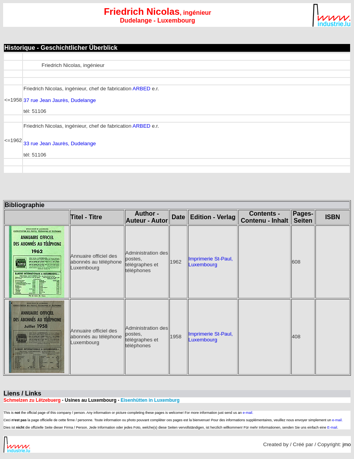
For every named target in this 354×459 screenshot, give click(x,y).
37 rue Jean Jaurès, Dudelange (59, 100)
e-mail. (248, 413)
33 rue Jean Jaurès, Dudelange (59, 143)
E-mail (332, 427)
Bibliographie (24, 205)
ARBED (141, 88)
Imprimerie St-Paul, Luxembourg (210, 261)
